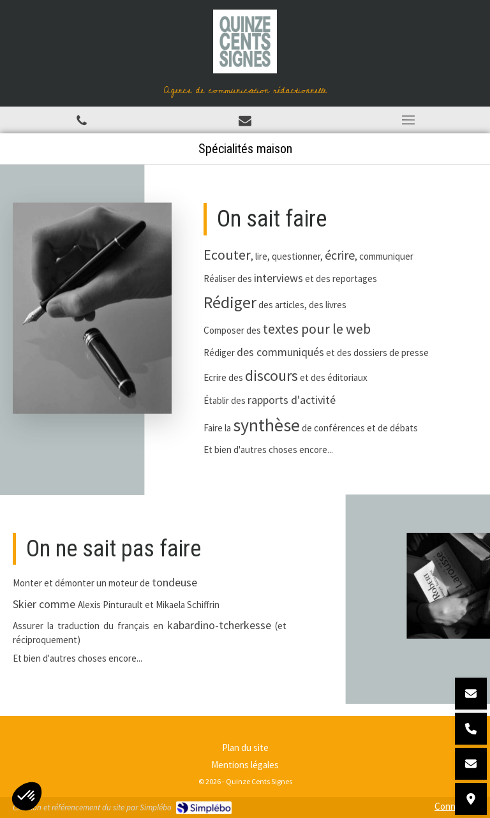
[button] (26, 796)
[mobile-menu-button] (408, 120)
